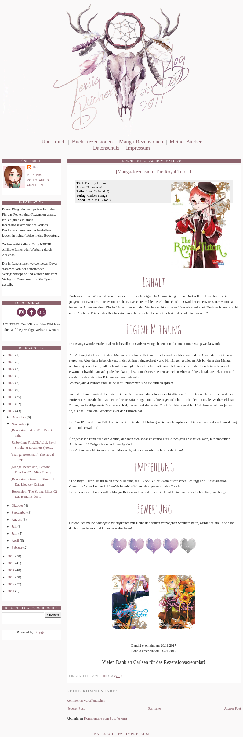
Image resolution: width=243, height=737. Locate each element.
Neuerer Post (76, 708)
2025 (11, 362)
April (16, 540)
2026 (11, 355)
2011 (11, 591)
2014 (11, 570)
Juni (15, 533)
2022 (11, 383)
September (19, 512)
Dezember (19, 417)
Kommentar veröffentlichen (86, 701)
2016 (11, 556)
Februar (17, 547)
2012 (11, 584)
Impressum (138, 148)
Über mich (53, 142)
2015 (11, 563)
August (17, 519)
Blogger (39, 632)
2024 (11, 369)
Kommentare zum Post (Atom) (105, 718)
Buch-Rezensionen (92, 142)
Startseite (154, 708)
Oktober (18, 505)
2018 (11, 404)
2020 (11, 390)
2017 (11, 411)
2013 (11, 577)
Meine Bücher (186, 142)
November (19, 424)
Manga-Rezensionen (141, 142)
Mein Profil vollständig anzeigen (38, 180)
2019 (11, 397)
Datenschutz (106, 148)
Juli (14, 526)
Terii (36, 167)
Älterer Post (232, 708)
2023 (11, 376)
